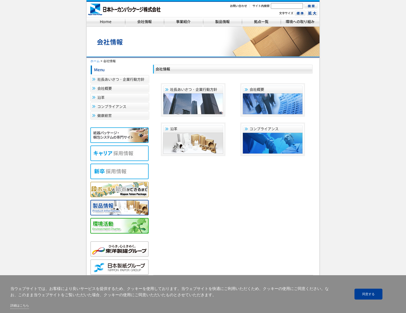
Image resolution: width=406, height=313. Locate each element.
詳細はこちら (19, 305)
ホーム (95, 61)
